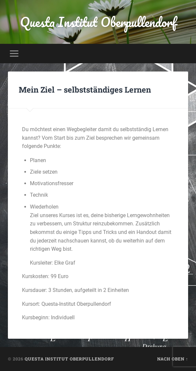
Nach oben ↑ (172, 358)
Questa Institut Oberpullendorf (98, 22)
